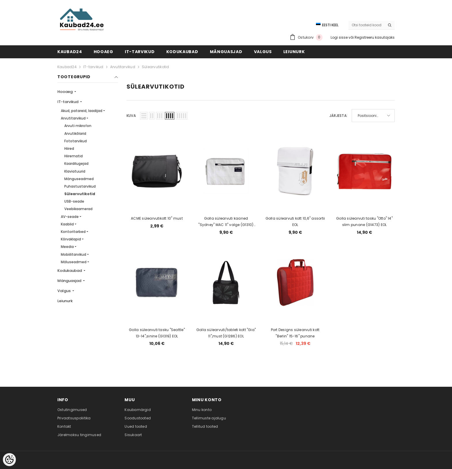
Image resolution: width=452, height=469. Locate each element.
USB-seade (74, 201)
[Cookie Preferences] (9, 459)
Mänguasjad (69, 280)
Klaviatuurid (74, 171)
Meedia (67, 246)
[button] (144, 115)
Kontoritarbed (73, 231)
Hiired (69, 148)
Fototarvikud (75, 141)
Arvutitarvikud (122, 66)
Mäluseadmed (73, 261)
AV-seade (70, 216)
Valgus (64, 291)
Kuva (131, 115)
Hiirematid (73, 156)
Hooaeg (65, 91)
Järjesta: (338, 115)
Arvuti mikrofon (77, 125)
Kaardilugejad (76, 163)
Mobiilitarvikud (73, 254)
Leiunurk (65, 301)
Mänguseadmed (79, 178)
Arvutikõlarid (75, 133)
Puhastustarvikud (80, 186)
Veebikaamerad (78, 208)
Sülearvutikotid (155, 66)
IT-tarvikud (93, 66)
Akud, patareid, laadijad (81, 110)
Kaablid (67, 224)
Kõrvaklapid (71, 239)
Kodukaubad (70, 270)
